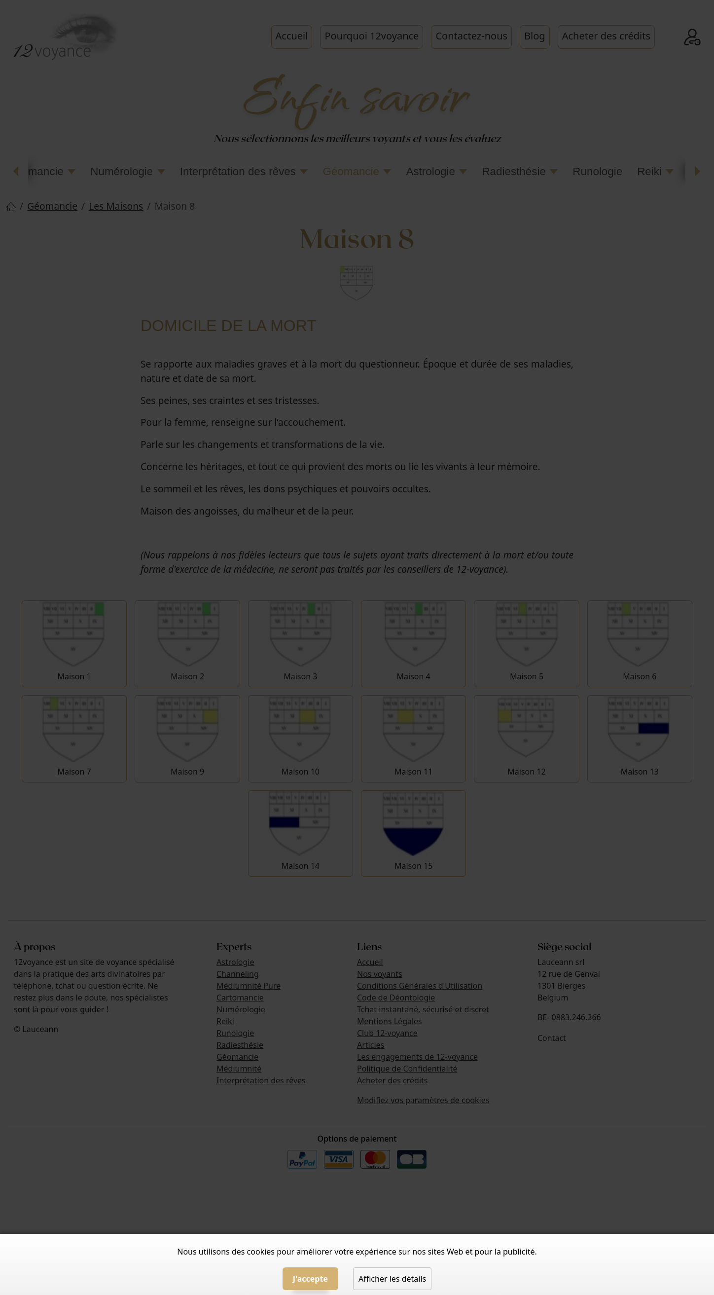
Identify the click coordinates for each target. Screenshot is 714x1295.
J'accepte (310, 1278)
